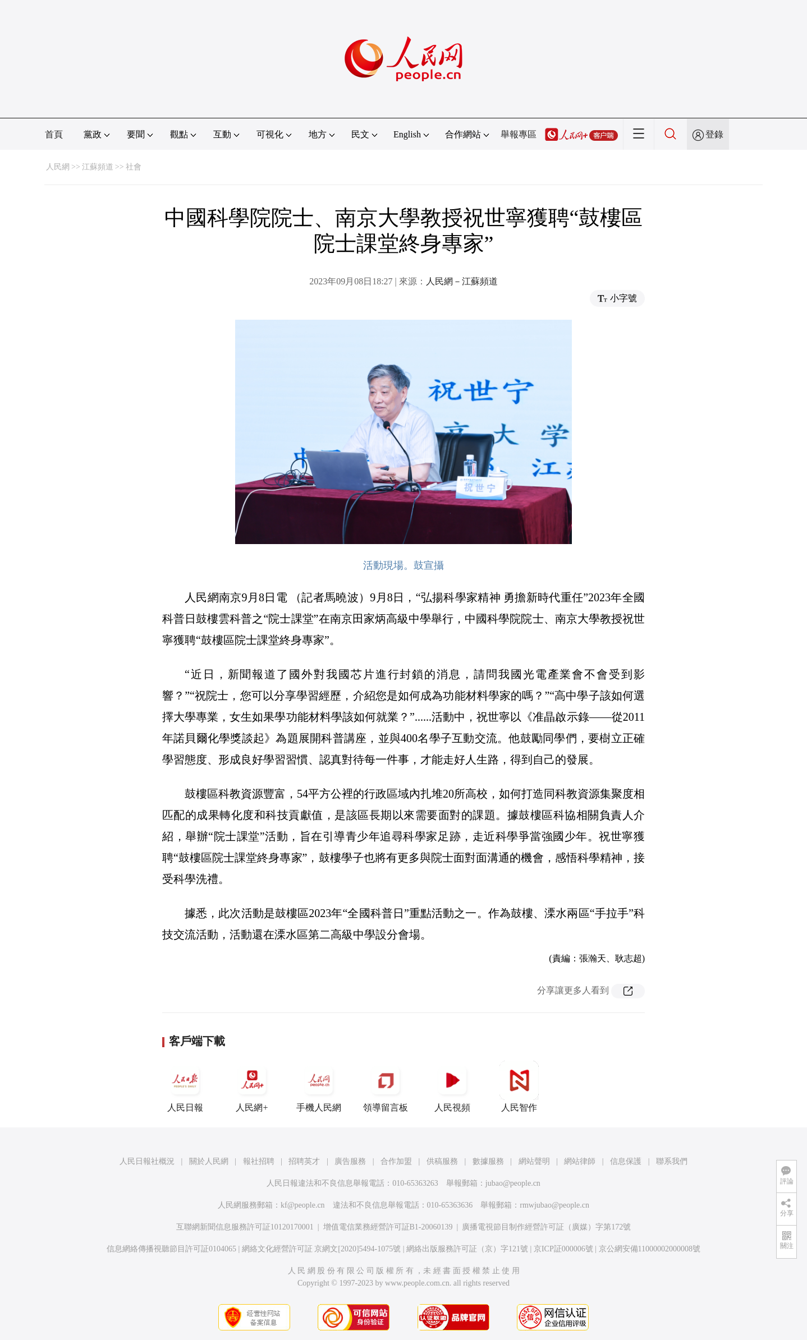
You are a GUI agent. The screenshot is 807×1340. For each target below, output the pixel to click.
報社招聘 (258, 1161)
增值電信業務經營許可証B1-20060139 (388, 1227)
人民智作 (519, 1086)
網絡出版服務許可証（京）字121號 (467, 1249)
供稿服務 (442, 1161)
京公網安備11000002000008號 (649, 1249)
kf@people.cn (303, 1205)
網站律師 (579, 1161)
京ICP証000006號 (563, 1249)
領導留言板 (385, 1086)
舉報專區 (519, 134)
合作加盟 (396, 1161)
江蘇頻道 (97, 167)
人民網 (58, 167)
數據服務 (488, 1161)
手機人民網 (318, 1086)
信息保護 (625, 1161)
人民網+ (252, 1086)
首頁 (54, 134)
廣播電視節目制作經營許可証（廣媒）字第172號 (546, 1227)
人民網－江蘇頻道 (462, 281)
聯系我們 (671, 1161)
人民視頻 (452, 1086)
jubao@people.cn (512, 1183)
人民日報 (185, 1086)
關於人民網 (208, 1161)
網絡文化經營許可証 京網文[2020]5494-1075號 (321, 1249)
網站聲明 (534, 1161)
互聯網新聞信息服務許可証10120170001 (245, 1227)
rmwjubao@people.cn (554, 1205)
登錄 (714, 134)
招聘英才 (304, 1161)
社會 (133, 167)
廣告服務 (350, 1161)
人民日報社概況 (147, 1161)
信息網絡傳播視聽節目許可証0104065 (171, 1249)
